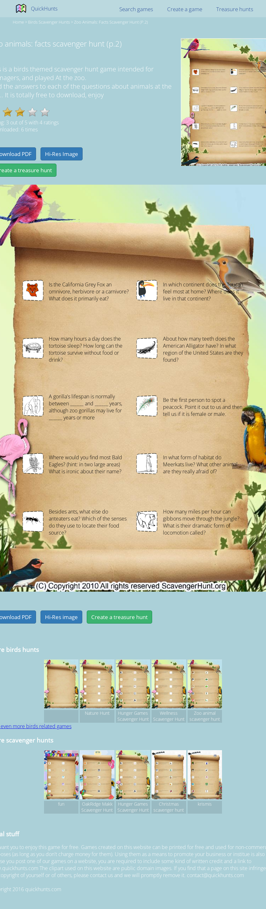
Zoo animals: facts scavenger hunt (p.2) (111, 22)
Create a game (184, 9)
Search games (136, 9)
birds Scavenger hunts (49, 22)
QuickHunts (44, 8)
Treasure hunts (234, 9)
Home (18, 22)
